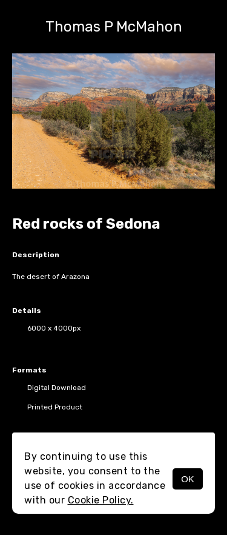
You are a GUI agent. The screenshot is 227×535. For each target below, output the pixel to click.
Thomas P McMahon (113, 26)
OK (187, 479)
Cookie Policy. (101, 500)
